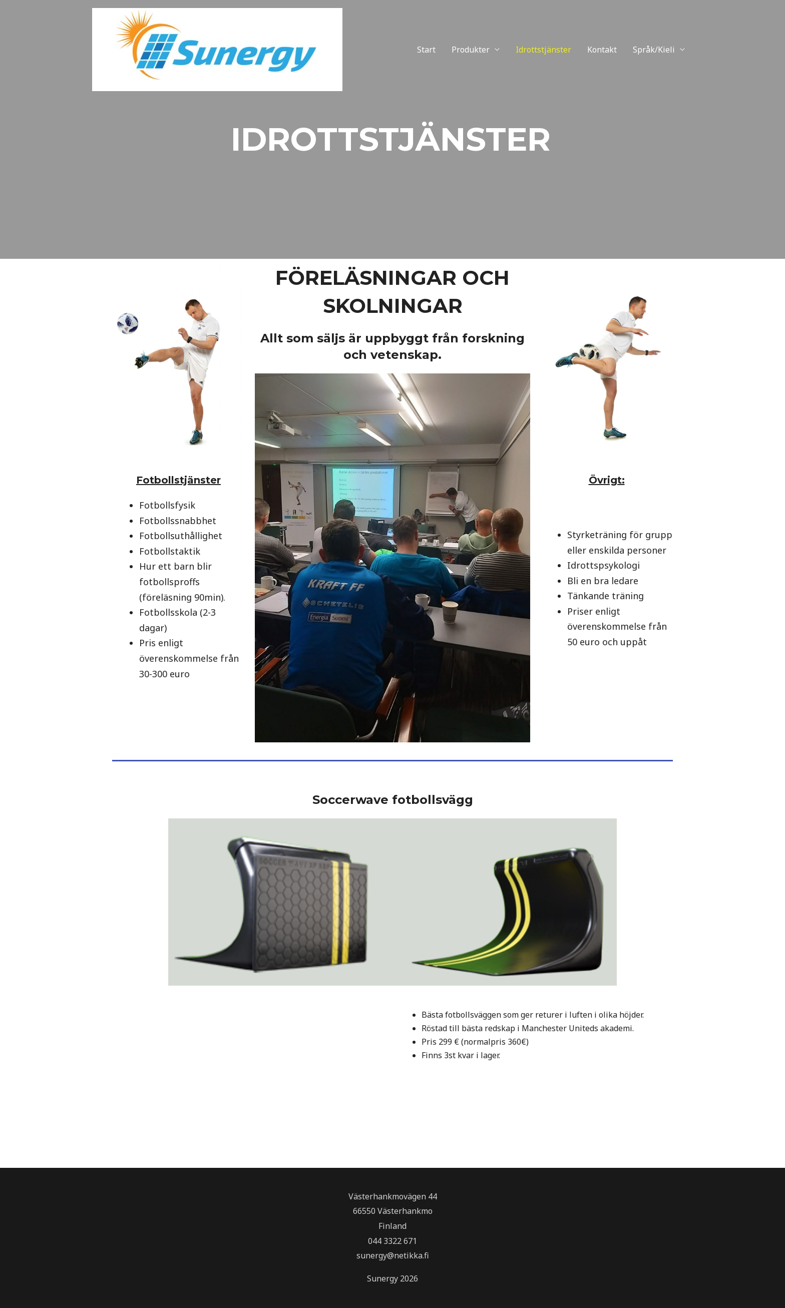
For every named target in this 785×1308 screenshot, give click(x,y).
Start (426, 49)
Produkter (471, 49)
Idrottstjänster (543, 49)
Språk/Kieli (654, 49)
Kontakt (602, 49)
